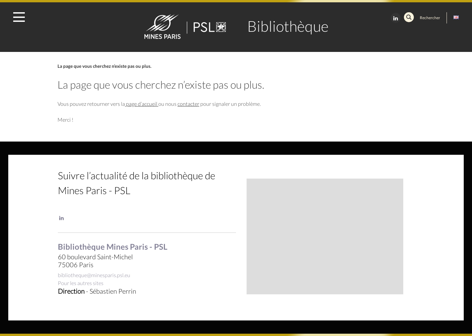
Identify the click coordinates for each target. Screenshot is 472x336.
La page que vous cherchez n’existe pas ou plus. (104, 66)
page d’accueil (141, 104)
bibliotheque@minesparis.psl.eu (94, 275)
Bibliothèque (288, 26)
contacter (188, 104)
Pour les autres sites (80, 283)
